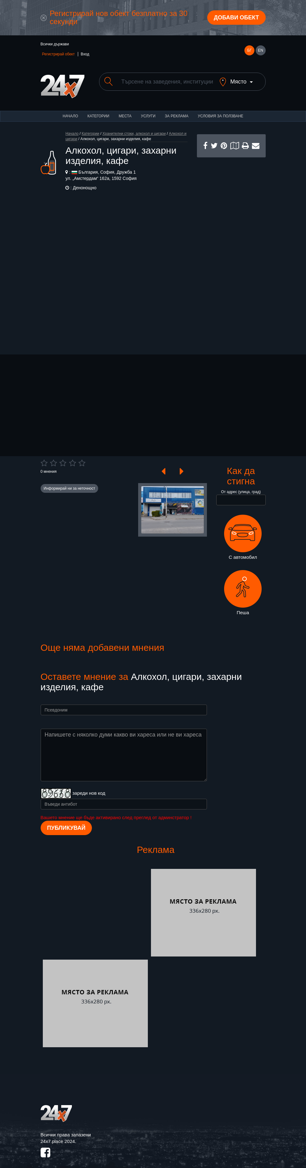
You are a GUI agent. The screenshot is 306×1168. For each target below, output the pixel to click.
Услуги (148, 111)
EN (260, 50)
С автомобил (243, 531)
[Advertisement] (231, 246)
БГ (249, 50)
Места (125, 111)
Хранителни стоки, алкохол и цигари (134, 128)
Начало (70, 111)
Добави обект (236, 17)
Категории (98, 111)
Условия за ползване (220, 111)
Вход (85, 54)
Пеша (243, 587)
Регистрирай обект (58, 54)
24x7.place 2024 (58, 1136)
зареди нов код (89, 787)
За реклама (176, 111)
